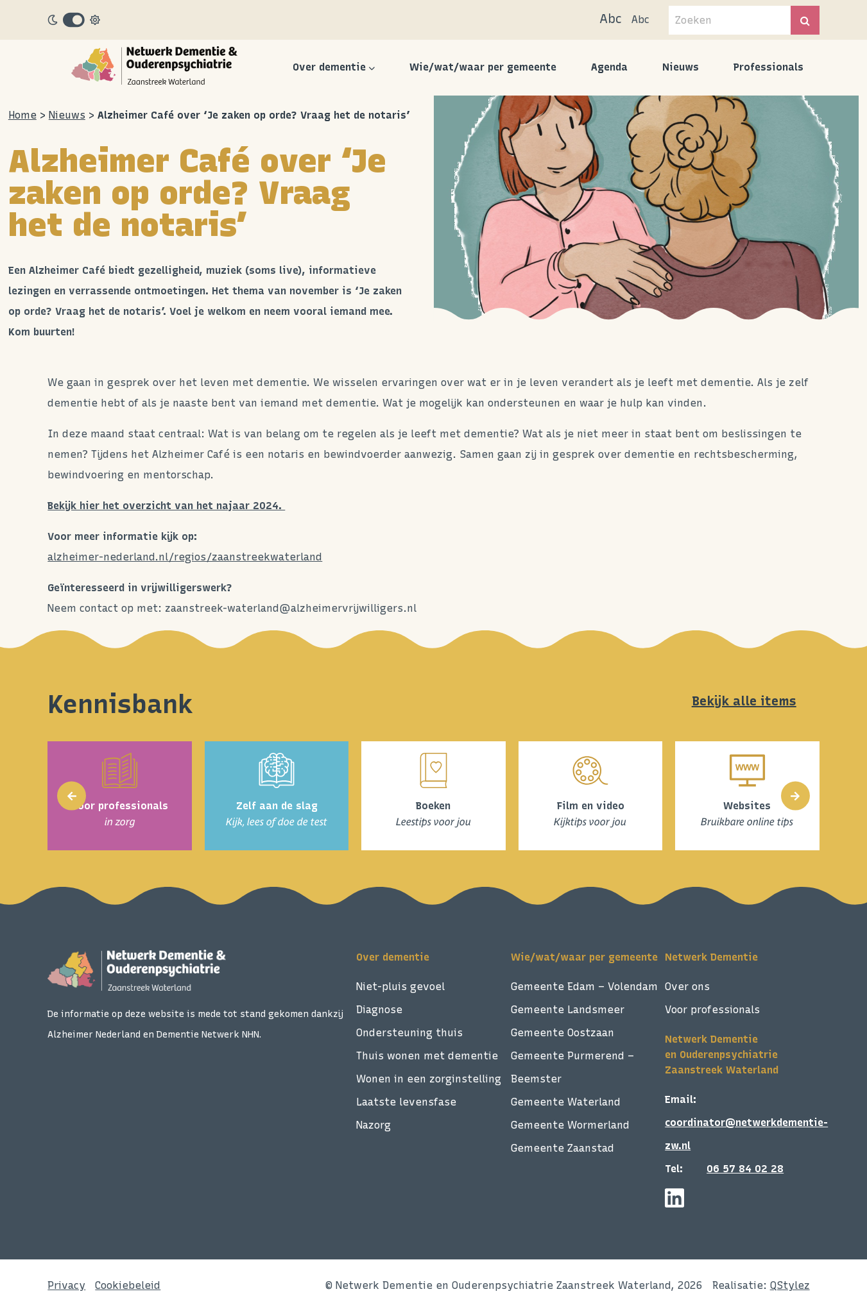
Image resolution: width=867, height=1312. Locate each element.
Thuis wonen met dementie (427, 1056)
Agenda (609, 67)
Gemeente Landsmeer (567, 1010)
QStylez (790, 1285)
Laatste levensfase (406, 1102)
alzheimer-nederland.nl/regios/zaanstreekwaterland (184, 557)
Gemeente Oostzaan (562, 1033)
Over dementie (329, 67)
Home (22, 115)
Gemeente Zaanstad (562, 1148)
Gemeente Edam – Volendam (584, 986)
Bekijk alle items (744, 701)
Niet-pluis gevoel (400, 986)
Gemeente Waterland (566, 1102)
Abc (610, 18)
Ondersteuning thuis (409, 1033)
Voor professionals (712, 1010)
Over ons (687, 986)
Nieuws (680, 67)
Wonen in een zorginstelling (428, 1079)
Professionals (768, 67)
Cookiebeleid (127, 1285)
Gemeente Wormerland (570, 1125)
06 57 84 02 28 (745, 1169)
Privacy (66, 1285)
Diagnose (379, 1010)
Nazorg (373, 1125)
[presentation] (71, 796)
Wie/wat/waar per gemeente (482, 67)
